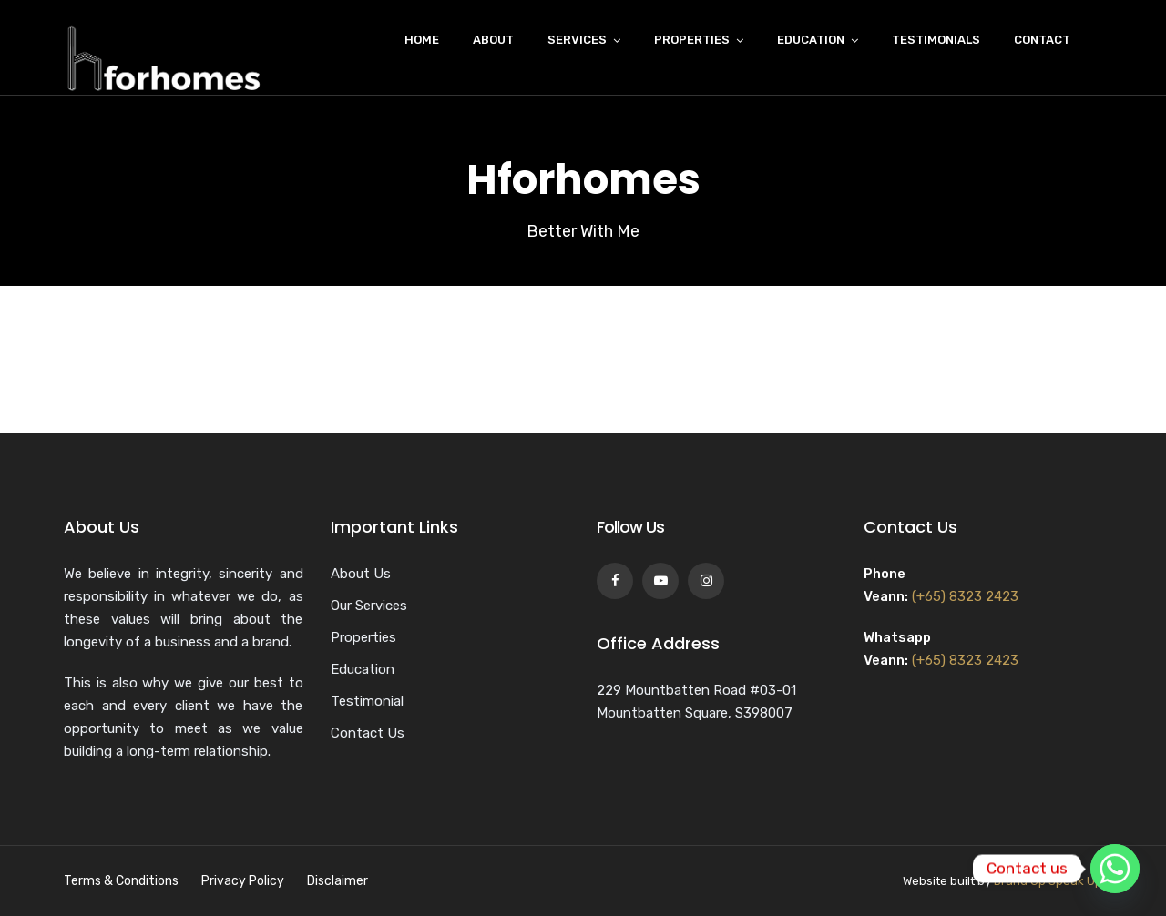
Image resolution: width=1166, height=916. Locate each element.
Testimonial (367, 701)
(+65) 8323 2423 (965, 596)
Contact (1042, 39)
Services (577, 39)
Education (810, 39)
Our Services (369, 605)
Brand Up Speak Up (1048, 881)
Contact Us (367, 733)
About (493, 39)
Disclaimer (337, 881)
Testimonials (936, 39)
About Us (361, 573)
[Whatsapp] (1115, 868)
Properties (692, 39)
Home (421, 39)
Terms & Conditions (121, 881)
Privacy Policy (242, 881)
